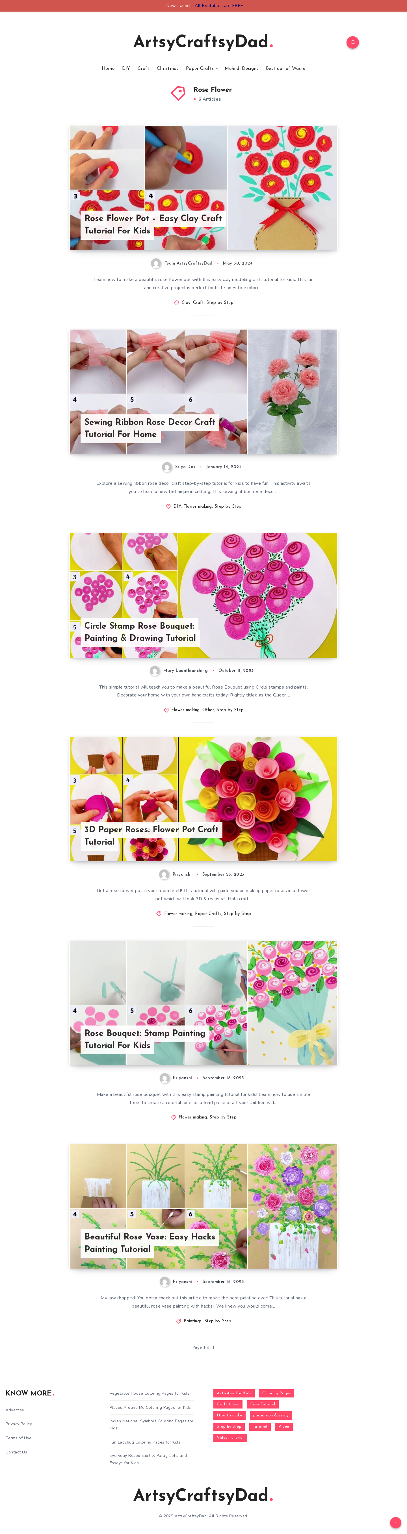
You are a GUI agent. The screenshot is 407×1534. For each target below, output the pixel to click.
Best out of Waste (285, 68)
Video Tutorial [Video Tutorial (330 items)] (230, 1438)
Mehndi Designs (241, 68)
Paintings (193, 1321)
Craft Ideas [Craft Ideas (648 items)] (228, 1404)
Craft (144, 68)
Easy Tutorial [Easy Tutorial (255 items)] (262, 1404)
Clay (186, 303)
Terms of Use (18, 1438)
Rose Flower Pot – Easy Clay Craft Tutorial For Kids (153, 225)
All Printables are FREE (219, 5)
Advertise (15, 1410)
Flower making (197, 507)
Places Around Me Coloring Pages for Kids (150, 1407)
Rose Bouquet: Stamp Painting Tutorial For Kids (145, 1040)
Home (108, 68)
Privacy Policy (19, 1424)
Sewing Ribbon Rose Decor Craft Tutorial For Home (150, 429)
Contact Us (16, 1452)
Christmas (168, 68)
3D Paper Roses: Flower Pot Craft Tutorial (151, 836)
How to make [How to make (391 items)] (229, 1415)
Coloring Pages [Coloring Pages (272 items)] (276, 1393)
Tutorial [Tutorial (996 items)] (260, 1427)
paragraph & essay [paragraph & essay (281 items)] (271, 1415)
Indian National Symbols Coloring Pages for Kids (152, 1424)
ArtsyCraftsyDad (203, 42)
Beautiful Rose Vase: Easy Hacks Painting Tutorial (150, 1243)
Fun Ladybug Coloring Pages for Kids (145, 1442)
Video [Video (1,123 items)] (283, 1427)
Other (208, 710)
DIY (126, 68)
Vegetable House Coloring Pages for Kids (150, 1393)
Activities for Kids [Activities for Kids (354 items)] (234, 1393)
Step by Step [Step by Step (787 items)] (229, 1427)
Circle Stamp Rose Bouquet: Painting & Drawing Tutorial (140, 632)
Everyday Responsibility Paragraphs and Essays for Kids (148, 1459)
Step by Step (219, 303)
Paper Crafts (200, 68)
